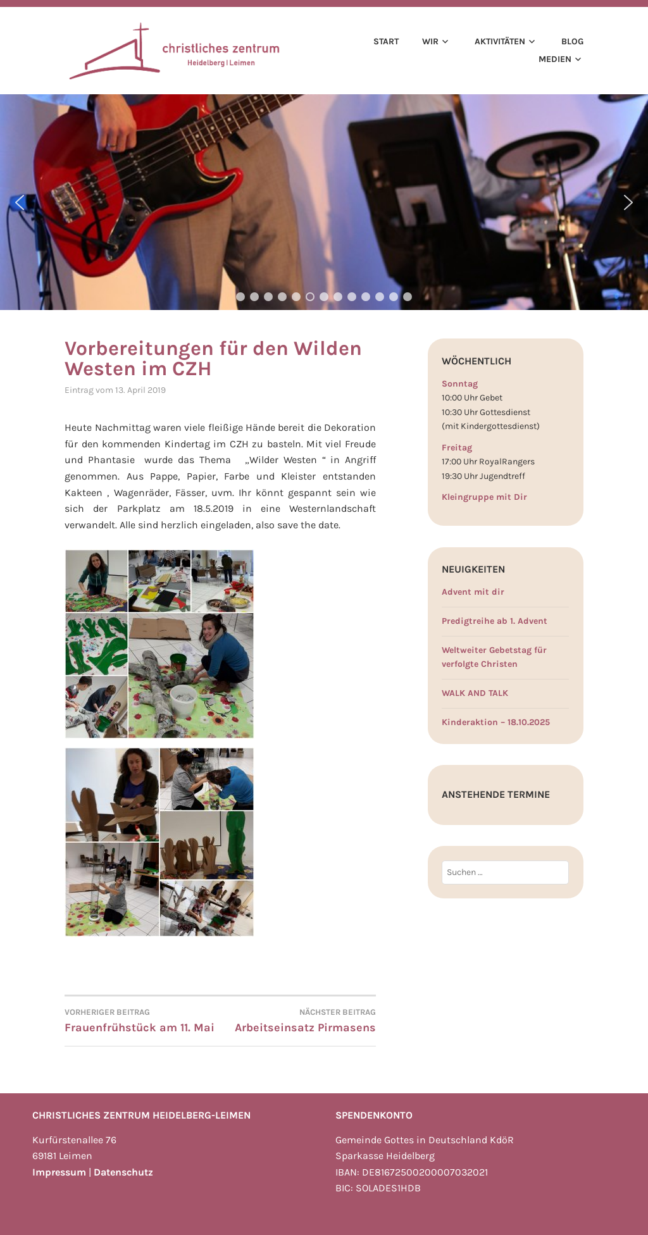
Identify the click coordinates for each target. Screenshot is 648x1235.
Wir (430, 41)
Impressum (59, 1172)
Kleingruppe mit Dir (484, 497)
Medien (555, 59)
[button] (19, 202)
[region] (324, 202)
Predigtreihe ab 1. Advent (494, 621)
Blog (572, 41)
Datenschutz (123, 1172)
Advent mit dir (473, 591)
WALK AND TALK (475, 693)
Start (386, 41)
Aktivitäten (500, 41)
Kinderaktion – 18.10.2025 (496, 722)
